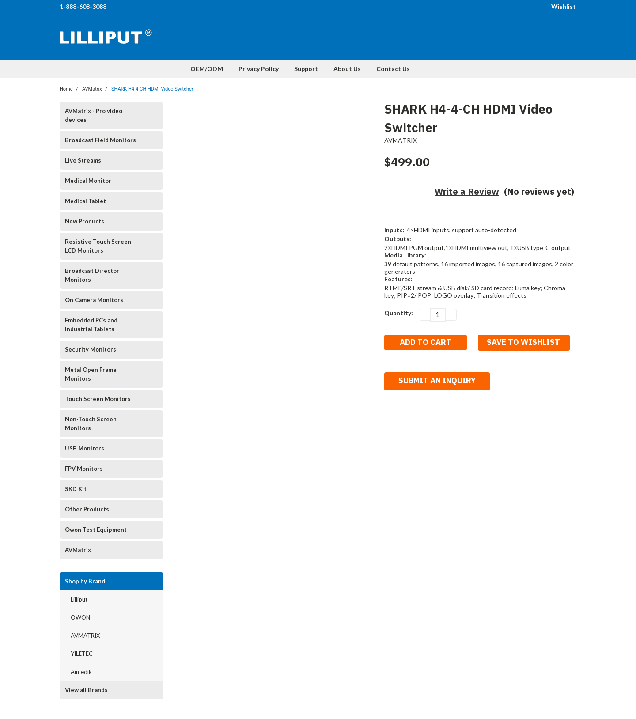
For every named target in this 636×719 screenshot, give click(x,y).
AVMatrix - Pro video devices (93, 115)
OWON (80, 617)
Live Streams (83, 160)
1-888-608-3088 (83, 6)
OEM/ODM (206, 68)
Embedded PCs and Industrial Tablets (91, 325)
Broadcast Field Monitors (100, 140)
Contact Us (393, 68)
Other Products (87, 509)
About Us (347, 68)
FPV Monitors (84, 468)
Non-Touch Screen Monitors (91, 423)
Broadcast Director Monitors (92, 275)
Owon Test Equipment (96, 529)
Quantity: (398, 313)
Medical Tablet (85, 200)
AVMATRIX (85, 635)
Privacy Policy (258, 68)
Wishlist (563, 6)
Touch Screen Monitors (98, 398)
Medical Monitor (88, 180)
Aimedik (81, 671)
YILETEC (82, 653)
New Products (84, 221)
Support (306, 68)
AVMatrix (92, 89)
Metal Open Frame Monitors (91, 374)
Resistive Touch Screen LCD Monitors (98, 246)
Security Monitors (90, 349)
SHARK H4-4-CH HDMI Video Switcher (152, 89)
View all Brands (86, 689)
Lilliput (79, 599)
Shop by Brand (85, 581)
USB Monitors (84, 448)
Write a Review (467, 191)
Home (66, 89)
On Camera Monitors (94, 299)
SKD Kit (76, 488)
